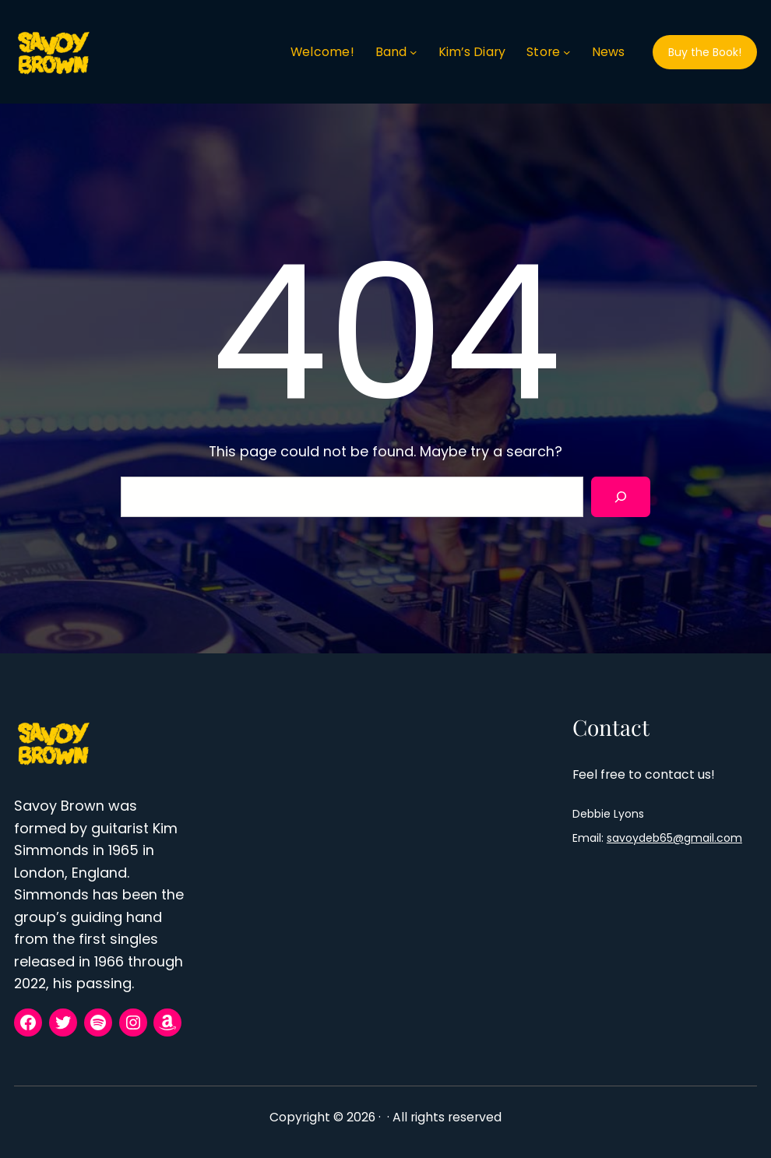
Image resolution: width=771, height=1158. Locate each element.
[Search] (620, 497)
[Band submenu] (413, 52)
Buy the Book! (704, 52)
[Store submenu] (567, 52)
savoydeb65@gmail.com (674, 838)
